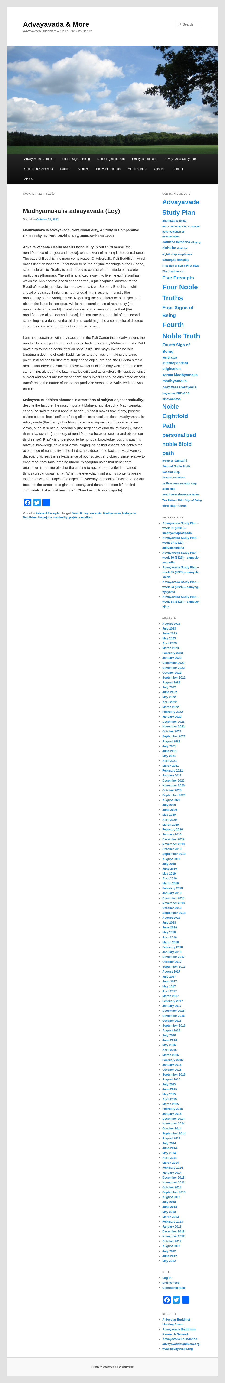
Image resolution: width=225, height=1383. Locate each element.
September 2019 (174, 854)
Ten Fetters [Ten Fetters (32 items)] (169, 500)
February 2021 (172, 770)
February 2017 (172, 1001)
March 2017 (170, 996)
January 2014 (171, 1172)
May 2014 (169, 1153)
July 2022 (169, 687)
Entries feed (170, 1282)
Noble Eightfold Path (111, 159)
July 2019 (169, 864)
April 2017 (169, 991)
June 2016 (169, 1040)
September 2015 (174, 1074)
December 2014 (173, 1118)
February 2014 (172, 1167)
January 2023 (171, 657)
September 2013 (174, 1192)
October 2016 (171, 1020)
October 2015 (171, 1069)
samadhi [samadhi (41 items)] (180, 460)
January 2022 (171, 716)
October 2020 (171, 790)
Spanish (159, 169)
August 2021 (171, 741)
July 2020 (169, 805)
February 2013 (172, 1221)
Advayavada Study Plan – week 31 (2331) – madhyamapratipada (180, 528)
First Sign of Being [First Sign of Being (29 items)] (173, 265)
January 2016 (171, 1064)
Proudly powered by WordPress (112, 1366)
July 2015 (169, 1084)
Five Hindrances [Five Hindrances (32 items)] (172, 271)
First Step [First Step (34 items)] (192, 265)
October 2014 (171, 1128)
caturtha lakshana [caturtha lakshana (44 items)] (176, 242)
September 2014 (174, 1133)
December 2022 (173, 663)
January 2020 (171, 834)
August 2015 (171, 1079)
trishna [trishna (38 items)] (181, 505)
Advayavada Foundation (179, 1339)
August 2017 (171, 971)
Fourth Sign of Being (76, 159)
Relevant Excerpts (108, 169)
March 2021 (170, 765)
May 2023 (169, 638)
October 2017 (171, 961)
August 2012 (171, 1246)
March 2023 (170, 648)
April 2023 (169, 643)
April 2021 (169, 761)
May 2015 (169, 1094)
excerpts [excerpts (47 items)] (169, 260)
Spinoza (83, 169)
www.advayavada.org (177, 1349)
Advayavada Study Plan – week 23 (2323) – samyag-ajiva (180, 601)
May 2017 (169, 986)
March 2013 (170, 1216)
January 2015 (171, 1113)
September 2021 (174, 736)
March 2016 (170, 1055)
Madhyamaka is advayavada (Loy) (71, 210)
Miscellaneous (137, 169)
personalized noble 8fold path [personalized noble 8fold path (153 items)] (179, 444)
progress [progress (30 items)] (167, 460)
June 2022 (169, 692)
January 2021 (171, 775)
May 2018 (169, 932)
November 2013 (173, 1182)
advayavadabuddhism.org (180, 1344)
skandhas (85, 517)
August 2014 (171, 1138)
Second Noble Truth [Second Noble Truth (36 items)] (176, 466)
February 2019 (172, 888)
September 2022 (174, 677)
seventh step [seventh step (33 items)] (188, 483)
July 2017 (169, 976)
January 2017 (171, 1006)
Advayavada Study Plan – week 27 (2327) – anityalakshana (180, 542)
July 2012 (169, 1251)
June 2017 (169, 981)
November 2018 (173, 903)
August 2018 (171, 917)
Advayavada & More (56, 24)
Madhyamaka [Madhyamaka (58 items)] (186, 375)
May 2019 (169, 873)
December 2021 (173, 721)
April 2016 (169, 1050)
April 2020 (169, 819)
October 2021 (171, 731)
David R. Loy (80, 513)
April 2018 (169, 937)
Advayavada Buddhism (39, 159)
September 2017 (174, 966)
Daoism (65, 169)
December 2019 (173, 839)
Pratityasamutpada (144, 159)
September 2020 (174, 795)
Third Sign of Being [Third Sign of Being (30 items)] (190, 500)
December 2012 (173, 1231)
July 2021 (169, 746)
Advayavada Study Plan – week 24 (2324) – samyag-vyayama (180, 586)
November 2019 (173, 844)
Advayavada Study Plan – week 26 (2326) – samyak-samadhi (180, 557)
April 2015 (169, 1099)
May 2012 (169, 1261)
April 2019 (169, 878)
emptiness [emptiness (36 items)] (185, 254)
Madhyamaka (112, 513)
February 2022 (172, 712)
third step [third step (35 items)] (169, 505)
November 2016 (173, 1016)
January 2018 (171, 952)
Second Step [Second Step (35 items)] (171, 472)
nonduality (60, 517)
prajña (73, 517)
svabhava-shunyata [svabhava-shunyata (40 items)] (176, 494)
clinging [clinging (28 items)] (196, 242)
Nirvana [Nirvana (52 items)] (182, 393)
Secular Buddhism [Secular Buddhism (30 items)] (173, 477)
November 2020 (173, 785)
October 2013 (171, 1187)
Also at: (29, 179)
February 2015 (172, 1109)
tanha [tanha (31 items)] (195, 494)
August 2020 (171, 800)
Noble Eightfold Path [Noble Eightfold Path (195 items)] (175, 416)
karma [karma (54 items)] (167, 375)
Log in (166, 1278)
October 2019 (171, 849)
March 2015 (170, 1104)
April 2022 (169, 702)
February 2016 (172, 1060)
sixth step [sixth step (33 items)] (168, 489)
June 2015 (169, 1089)
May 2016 (169, 1045)
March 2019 (170, 883)
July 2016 (169, 1035)
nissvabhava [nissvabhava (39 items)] (171, 399)
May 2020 (169, 814)
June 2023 (169, 633)
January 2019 (171, 893)
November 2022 (173, 667)
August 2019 (171, 859)
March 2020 (170, 824)
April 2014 (169, 1158)
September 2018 (174, 912)
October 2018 (171, 908)
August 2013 (171, 1197)
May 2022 (169, 697)
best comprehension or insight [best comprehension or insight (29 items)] (181, 226)
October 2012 (171, 1241)
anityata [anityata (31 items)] (181, 220)
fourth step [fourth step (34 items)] (169, 357)
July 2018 (169, 922)
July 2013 (169, 1202)
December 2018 (173, 898)
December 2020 (173, 780)
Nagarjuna (45, 517)
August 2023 (171, 623)
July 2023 (169, 628)
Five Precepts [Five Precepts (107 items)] (178, 277)
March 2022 (170, 707)
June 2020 (169, 809)
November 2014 (173, 1123)
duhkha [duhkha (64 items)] (169, 248)
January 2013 (171, 1226)
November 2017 (173, 957)
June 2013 (169, 1207)
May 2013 (169, 1212)
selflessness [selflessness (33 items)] (170, 483)
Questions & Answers (38, 169)
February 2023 (172, 653)
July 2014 (169, 1143)
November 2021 (173, 726)
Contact (178, 169)
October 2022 (171, 672)
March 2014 (170, 1162)
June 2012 (169, 1256)
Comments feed (173, 1287)
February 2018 (172, 947)
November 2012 (173, 1236)
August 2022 (171, 682)
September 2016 (174, 1025)
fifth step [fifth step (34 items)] (183, 260)
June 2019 (169, 868)
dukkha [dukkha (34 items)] (182, 248)
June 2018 (169, 927)
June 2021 (169, 751)
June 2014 (169, 1148)
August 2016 (171, 1030)
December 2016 (173, 1010)
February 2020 (172, 829)
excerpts (95, 513)
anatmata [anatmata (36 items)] (168, 220)
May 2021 (169, 756)
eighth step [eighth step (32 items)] (169, 254)
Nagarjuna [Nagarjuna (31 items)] (168, 393)
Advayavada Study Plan (181, 159)
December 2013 (173, 1177)
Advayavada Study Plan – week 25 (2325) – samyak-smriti (180, 572)
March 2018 (170, 942)
